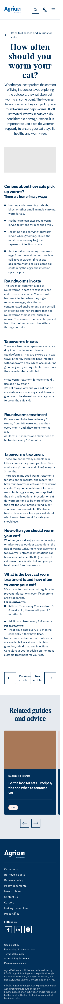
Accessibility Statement (17, 958)
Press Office (11, 913)
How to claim (12, 891)
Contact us (11, 897)
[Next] (35, 823)
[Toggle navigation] (53, 10)
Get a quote (11, 869)
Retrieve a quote (14, 874)
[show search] (35, 10)
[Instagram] (28, 929)
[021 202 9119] (45, 10)
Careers (9, 902)
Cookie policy (11, 944)
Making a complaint (16, 908)
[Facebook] (8, 929)
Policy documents (15, 885)
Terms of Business (14, 953)
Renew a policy (13, 880)
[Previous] (24, 823)
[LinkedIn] (18, 929)
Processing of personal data (19, 949)
